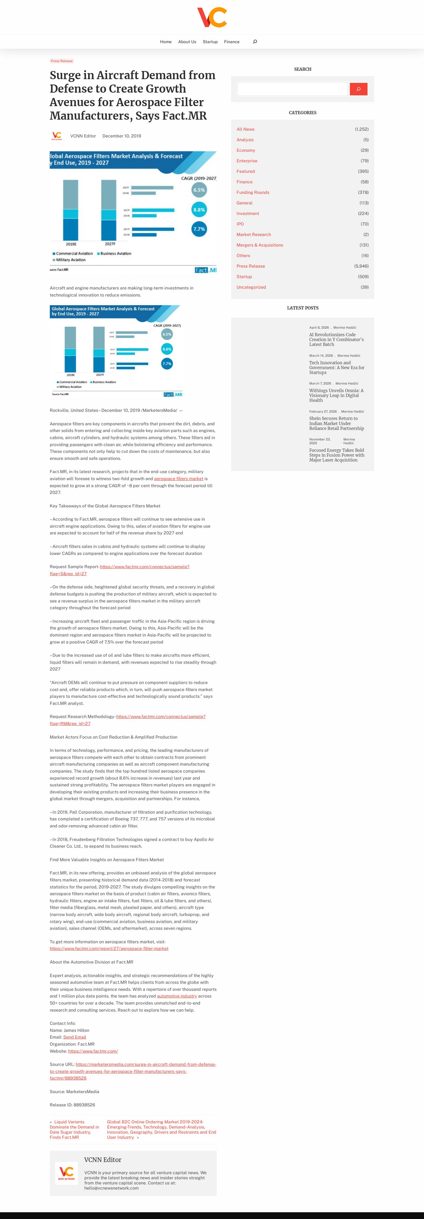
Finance (284, 181)
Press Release (62, 61)
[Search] (358, 89)
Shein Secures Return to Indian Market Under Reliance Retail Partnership (337, 438)
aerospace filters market (132, 471)
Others (283, 255)
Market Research (293, 234)
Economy (285, 150)
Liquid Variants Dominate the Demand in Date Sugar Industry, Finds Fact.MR (81, 1044)
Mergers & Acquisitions (299, 245)
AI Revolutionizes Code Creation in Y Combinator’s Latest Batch (336, 343)
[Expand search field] (255, 41)
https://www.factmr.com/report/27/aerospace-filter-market (109, 879)
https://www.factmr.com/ (93, 975)
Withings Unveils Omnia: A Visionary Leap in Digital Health (335, 406)
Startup (284, 276)
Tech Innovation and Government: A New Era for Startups (337, 376)
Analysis (284, 139)
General (284, 203)
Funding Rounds (292, 192)
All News (285, 129)
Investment (287, 213)
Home (166, 41)
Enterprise (286, 160)
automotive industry (97, 927)
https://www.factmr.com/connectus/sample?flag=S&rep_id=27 (163, 552)
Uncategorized (291, 287)
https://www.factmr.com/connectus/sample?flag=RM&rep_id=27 (181, 668)
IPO (280, 224)
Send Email (74, 961)
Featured (285, 171)
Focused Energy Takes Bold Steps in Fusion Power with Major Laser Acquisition (337, 477)
